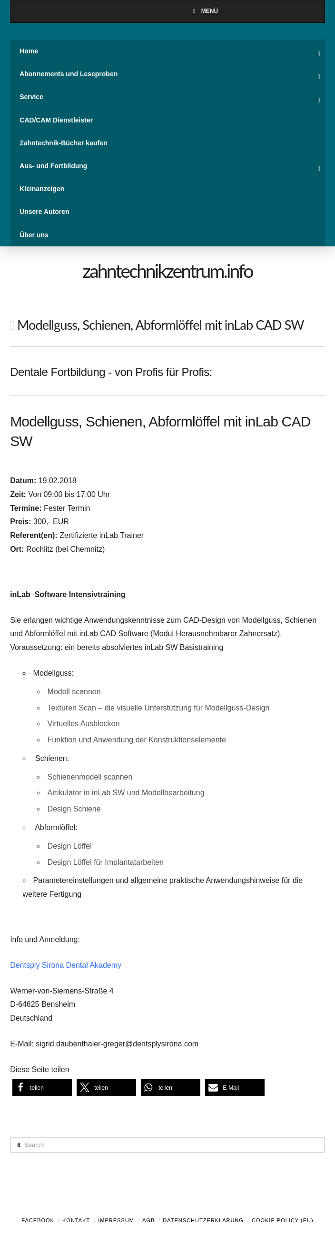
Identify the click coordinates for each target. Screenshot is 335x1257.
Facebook (37, 1220)
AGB (148, 1220)
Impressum (116, 1220)
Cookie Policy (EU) (283, 1220)
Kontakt (76, 1220)
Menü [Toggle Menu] (204, 11)
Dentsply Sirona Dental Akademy (65, 965)
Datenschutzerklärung (203, 1220)
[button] (42, 1087)
